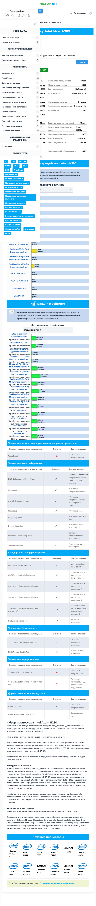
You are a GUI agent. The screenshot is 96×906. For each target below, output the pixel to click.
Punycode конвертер (20, 121)
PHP (16, 166)
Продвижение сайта (14, 203)
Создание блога (12, 225)
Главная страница (20, 37)
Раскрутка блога (12, 212)
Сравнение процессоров (20, 60)
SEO (7, 170)
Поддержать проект (20, 42)
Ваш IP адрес (20, 78)
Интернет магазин (14, 179)
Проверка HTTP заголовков (20, 107)
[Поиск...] (22, 11)
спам (7, 234)
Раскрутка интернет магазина (19, 216)
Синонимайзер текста (20, 97)
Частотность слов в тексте (20, 102)
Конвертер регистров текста (20, 88)
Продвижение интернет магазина (16, 197)
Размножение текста (20, 92)
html (7, 166)
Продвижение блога (15, 192)
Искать (82, 62)
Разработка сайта (13, 208)
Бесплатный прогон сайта (20, 116)
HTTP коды (20, 147)
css (13, 162)
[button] (77, 13)
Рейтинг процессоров (20, 55)
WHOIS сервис (20, 112)
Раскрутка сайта (12, 221)
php (25, 166)
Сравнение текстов (20, 83)
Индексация (11, 175)
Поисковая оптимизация (17, 183)
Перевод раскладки (20, 131)
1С (6, 162)
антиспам (29, 229)
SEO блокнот (20, 73)
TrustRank (18, 170)
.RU (48, 4)
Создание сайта (12, 229)
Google (22, 162)
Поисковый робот (13, 188)
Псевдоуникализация (20, 126)
